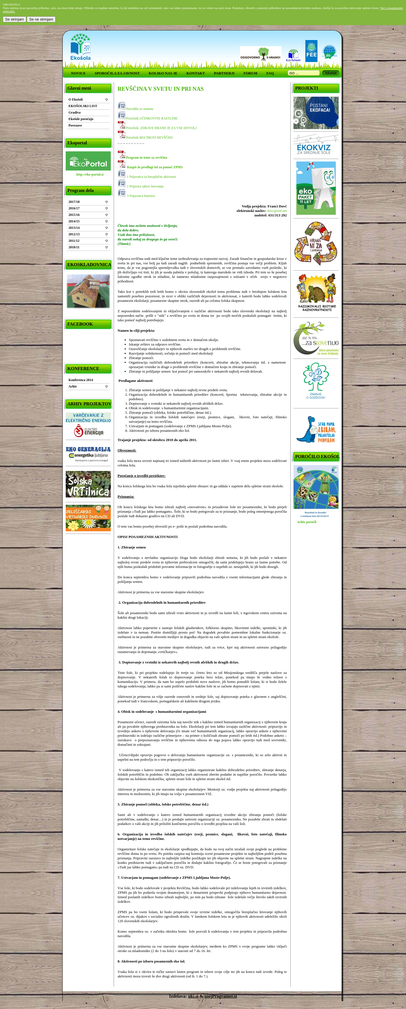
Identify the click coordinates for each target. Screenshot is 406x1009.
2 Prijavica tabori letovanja (145, 186)
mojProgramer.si (220, 996)
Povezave (75, 125)
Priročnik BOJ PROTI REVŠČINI (149, 138)
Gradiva (75, 112)
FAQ (270, 73)
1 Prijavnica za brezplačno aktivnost (151, 177)
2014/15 (74, 221)
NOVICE (78, 73)
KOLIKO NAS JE (163, 73)
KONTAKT (195, 73)
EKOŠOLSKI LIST (83, 106)
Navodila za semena (139, 109)
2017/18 (74, 202)
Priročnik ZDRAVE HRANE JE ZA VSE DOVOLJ (161, 128)
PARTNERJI (224, 73)
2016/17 (74, 208)
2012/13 (74, 234)
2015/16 (74, 215)
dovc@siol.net (277, 211)
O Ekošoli (76, 99)
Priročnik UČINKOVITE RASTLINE (152, 118)
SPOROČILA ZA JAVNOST (117, 73)
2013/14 (74, 228)
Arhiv (73, 386)
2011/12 (74, 241)
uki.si (193, 996)
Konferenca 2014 (81, 380)
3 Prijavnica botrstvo (141, 196)
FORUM (250, 73)
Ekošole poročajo (81, 119)
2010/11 (74, 247)
